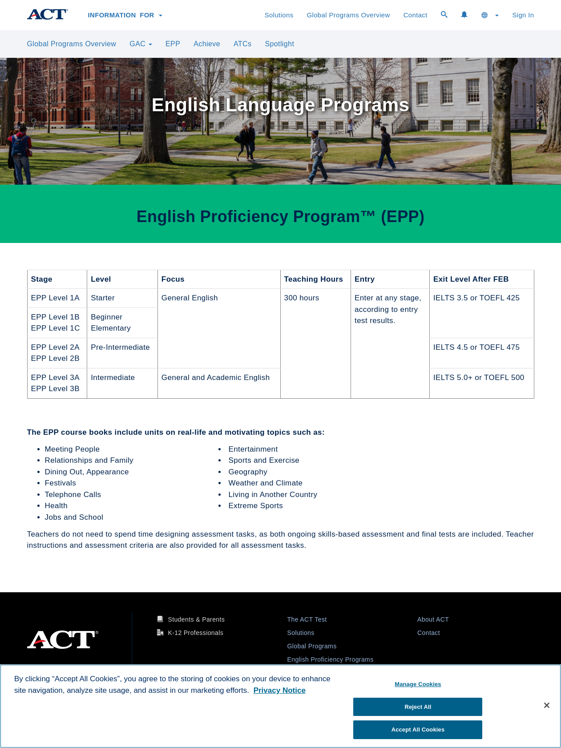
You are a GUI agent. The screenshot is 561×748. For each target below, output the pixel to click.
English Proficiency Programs (330, 659)
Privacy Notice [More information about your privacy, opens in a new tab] (280, 690)
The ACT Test (307, 619)
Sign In (523, 15)
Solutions (279, 15)
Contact (416, 15)
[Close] (547, 705)
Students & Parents (196, 619)
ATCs (242, 44)
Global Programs (312, 646)
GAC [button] (140, 44)
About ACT (433, 619)
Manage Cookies (418, 684)
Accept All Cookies (418, 729)
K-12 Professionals (195, 632)
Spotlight (279, 44)
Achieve (207, 44)
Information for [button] (125, 15)
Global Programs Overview (348, 15)
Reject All (417, 707)
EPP (172, 44)
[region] (280, 706)
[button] (490, 15)
